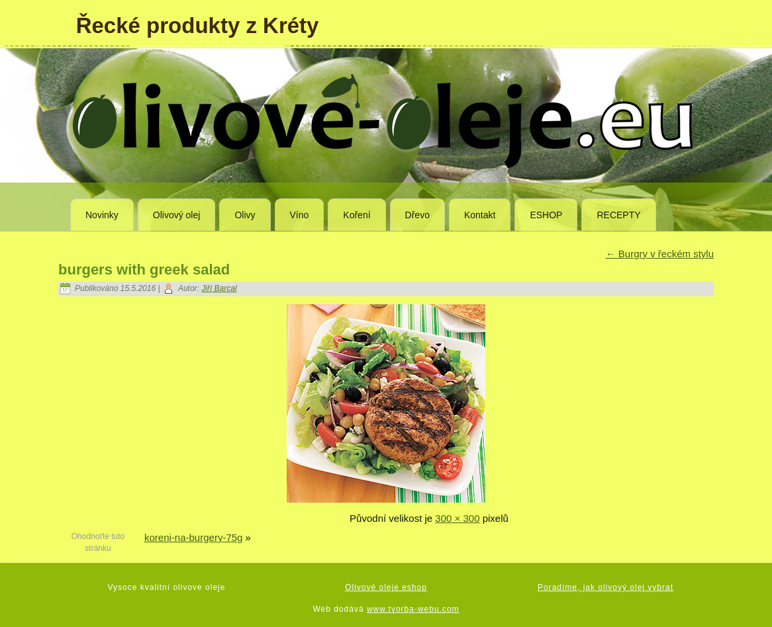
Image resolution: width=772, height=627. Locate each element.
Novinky (102, 215)
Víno (299, 215)
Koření (356, 215)
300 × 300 (457, 518)
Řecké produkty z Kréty (197, 25)
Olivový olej (177, 215)
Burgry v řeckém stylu (660, 253)
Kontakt (479, 215)
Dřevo (417, 215)
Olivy (244, 215)
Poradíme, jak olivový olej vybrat (605, 587)
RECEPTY (618, 215)
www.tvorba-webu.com (413, 609)
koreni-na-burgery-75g (193, 537)
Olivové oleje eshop (386, 587)
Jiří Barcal (218, 288)
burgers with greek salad (144, 269)
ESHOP (546, 215)
